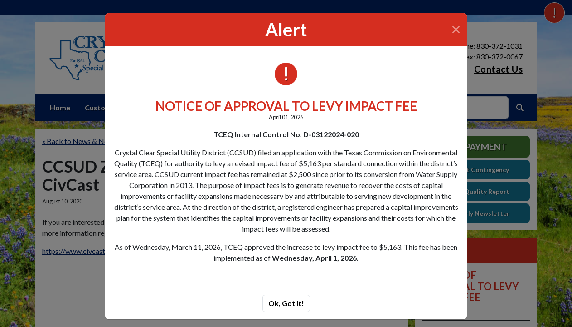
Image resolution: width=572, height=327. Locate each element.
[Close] (456, 29)
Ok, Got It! (286, 303)
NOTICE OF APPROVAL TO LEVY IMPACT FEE (286, 106)
